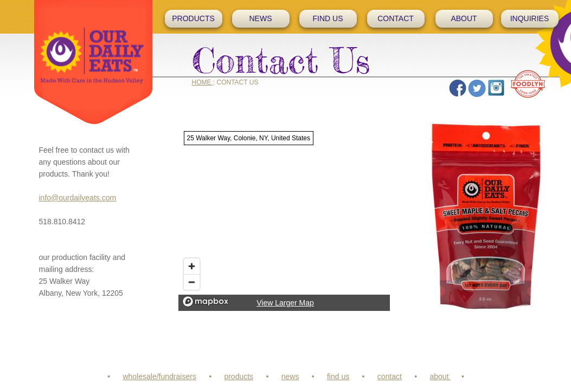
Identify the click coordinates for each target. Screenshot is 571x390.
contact (389, 376)
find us (338, 376)
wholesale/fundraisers (159, 376)
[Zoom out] (192, 282)
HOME (202, 82)
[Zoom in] (192, 266)
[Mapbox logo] (205, 301)
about (440, 376)
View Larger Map (285, 302)
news (290, 376)
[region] (284, 218)
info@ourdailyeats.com (78, 197)
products (238, 376)
